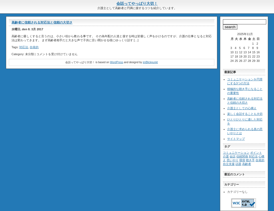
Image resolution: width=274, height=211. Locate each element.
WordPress (116, 62)
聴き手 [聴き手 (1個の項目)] (250, 160)
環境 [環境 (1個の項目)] (242, 160)
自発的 (34, 47)
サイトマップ (236, 138)
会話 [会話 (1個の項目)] (232, 156)
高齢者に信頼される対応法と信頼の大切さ (42, 22)
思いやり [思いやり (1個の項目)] (232, 160)
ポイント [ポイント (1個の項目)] (256, 152)
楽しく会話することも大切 (244, 113)
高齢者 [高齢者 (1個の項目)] (246, 163)
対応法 (23, 47)
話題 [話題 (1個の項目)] (238, 163)
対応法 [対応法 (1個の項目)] (253, 156)
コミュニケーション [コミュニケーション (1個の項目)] (236, 152)
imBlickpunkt (150, 62)
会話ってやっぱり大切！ (137, 3)
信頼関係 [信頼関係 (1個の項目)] (242, 156)
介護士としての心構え (242, 108)
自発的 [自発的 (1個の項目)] (260, 160)
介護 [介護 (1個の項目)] (226, 156)
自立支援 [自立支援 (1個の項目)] (229, 163)
